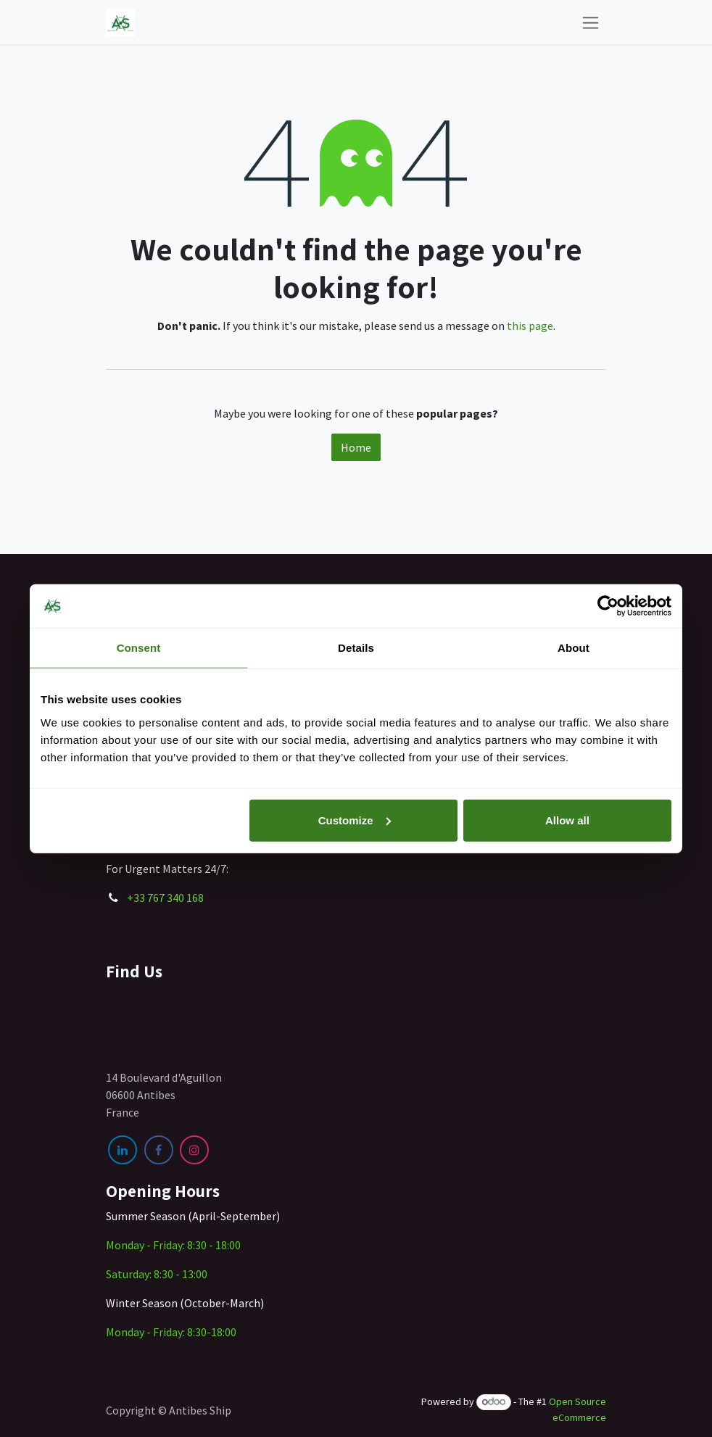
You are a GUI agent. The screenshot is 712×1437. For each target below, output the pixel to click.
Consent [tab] (139, 648)
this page (530, 325)
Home (356, 447)
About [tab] (573, 648)
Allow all (567, 819)
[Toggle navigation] (590, 22)
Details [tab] (356, 648)
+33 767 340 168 (165, 897)
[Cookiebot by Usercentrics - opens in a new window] (608, 606)
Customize (354, 819)
